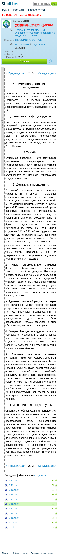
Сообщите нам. (37, 27)
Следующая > (47, 73)
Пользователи (37, 10)
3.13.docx (14, 490)
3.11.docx (14, 480)
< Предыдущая (15, 73)
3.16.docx (14, 504)
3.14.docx (14, 494)
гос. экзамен (22, 44)
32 (53, 508)
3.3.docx (13, 527)
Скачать (24, 61)
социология (38, 44)
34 (53, 490)
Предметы (18, 10)
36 (53, 485)
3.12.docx (14, 485)
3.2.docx (13, 522)
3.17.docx (14, 508)
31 (53, 518)
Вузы (5, 10)
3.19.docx (14, 518)
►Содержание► (2, 121)
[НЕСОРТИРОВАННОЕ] (29, 40)
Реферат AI (9, 14)
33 (53, 513)
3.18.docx (14, 513)
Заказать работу (30, 14)
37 (53, 504)
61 (53, 499)
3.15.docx (14, 499)
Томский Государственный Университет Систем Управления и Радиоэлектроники (35, 33)
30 (53, 480)
